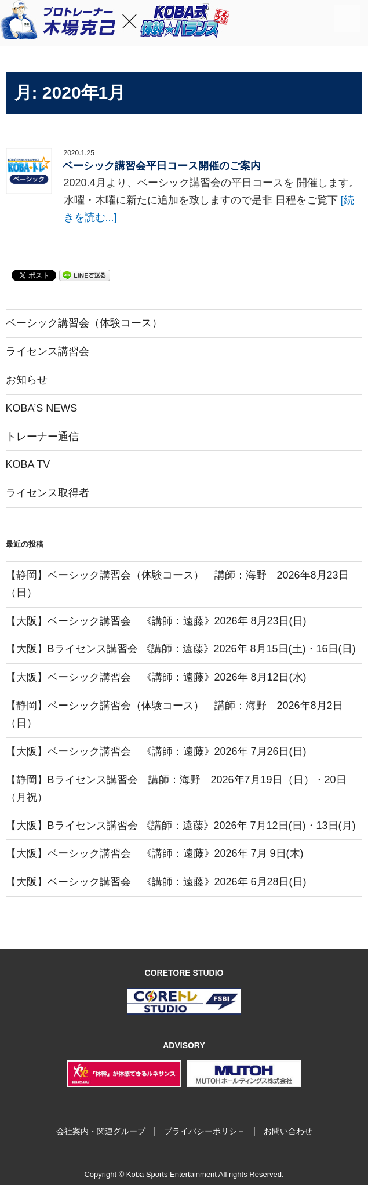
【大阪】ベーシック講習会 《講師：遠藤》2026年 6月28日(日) (156, 882)
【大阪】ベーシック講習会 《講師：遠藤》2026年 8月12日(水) (156, 677)
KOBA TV (28, 464)
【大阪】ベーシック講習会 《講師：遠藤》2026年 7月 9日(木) (155, 853)
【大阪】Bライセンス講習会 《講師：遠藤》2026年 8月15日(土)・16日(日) (181, 649)
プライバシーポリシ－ (204, 1131)
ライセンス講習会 (47, 351)
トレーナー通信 (42, 436)
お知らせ (27, 380)
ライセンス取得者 (47, 493)
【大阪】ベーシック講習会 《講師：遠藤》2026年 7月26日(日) (156, 751)
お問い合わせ (288, 1131)
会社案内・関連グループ (100, 1131)
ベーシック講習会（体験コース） (84, 323)
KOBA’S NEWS (42, 408)
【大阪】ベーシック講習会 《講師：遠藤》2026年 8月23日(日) (156, 621)
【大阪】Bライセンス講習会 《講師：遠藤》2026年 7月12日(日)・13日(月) (181, 825)
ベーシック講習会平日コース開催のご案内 (162, 166)
